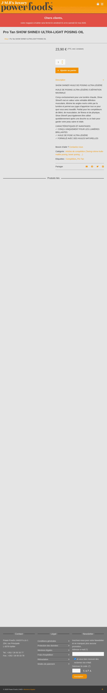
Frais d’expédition (45, 655)
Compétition (71, 159)
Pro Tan (80, 159)
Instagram (17, 662)
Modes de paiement (46, 664)
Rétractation (43, 659)
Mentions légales (29, 689)
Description (60, 80)
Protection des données (48, 646)
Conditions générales (47, 641)
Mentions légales (45, 650)
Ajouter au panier (68, 70)
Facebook (5, 662)
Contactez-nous (76, 147)
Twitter (11, 662)
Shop (6, 39)
